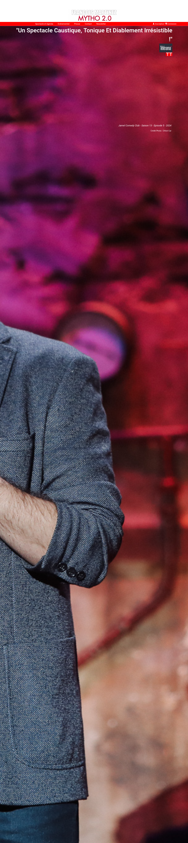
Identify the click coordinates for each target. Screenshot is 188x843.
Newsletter (101, 24)
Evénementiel (63, 24)
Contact (88, 24)
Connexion (171, 24)
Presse (77, 24)
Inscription (158, 24)
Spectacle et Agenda (44, 24)
